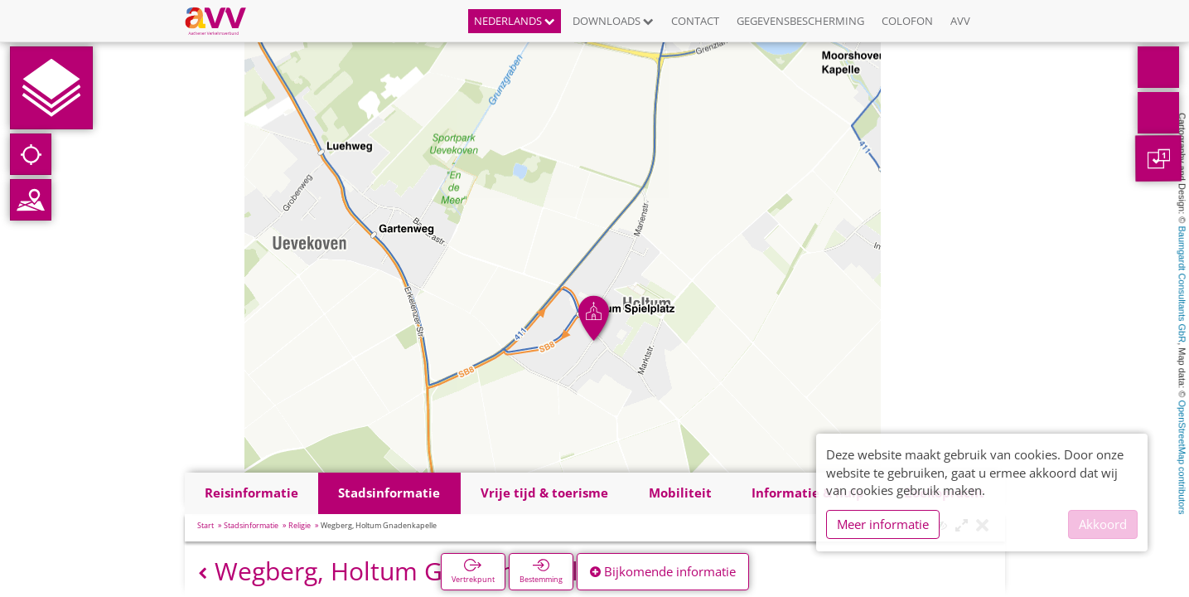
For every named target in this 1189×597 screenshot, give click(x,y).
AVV (960, 20)
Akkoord (1103, 524)
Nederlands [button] (514, 20)
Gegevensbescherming (800, 20)
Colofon (907, 20)
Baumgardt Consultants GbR (1182, 284)
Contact (695, 20)
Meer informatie (883, 524)
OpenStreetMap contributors (1182, 457)
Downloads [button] (613, 20)
